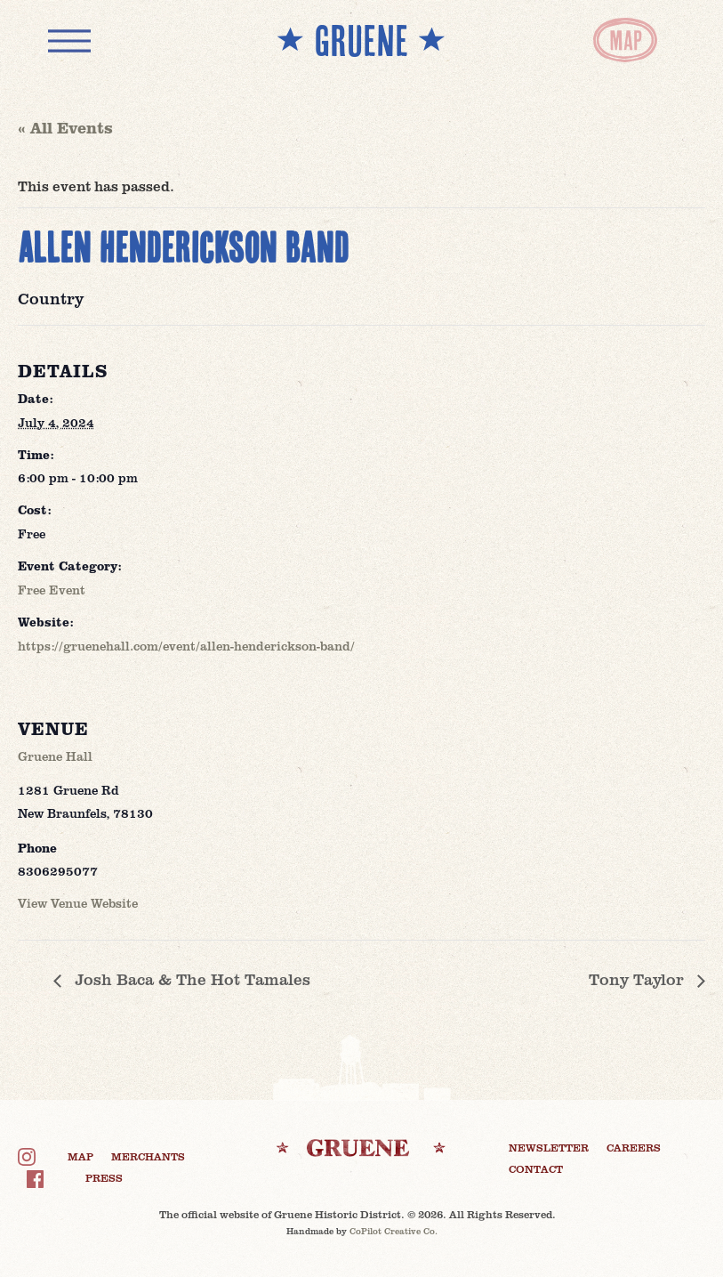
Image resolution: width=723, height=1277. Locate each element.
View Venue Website (78, 902)
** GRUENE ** (361, 39)
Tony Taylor (638, 979)
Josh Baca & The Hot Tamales (190, 979)
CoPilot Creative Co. (393, 1230)
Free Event (51, 589)
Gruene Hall (55, 756)
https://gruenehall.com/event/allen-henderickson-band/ (186, 645)
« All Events (65, 127)
